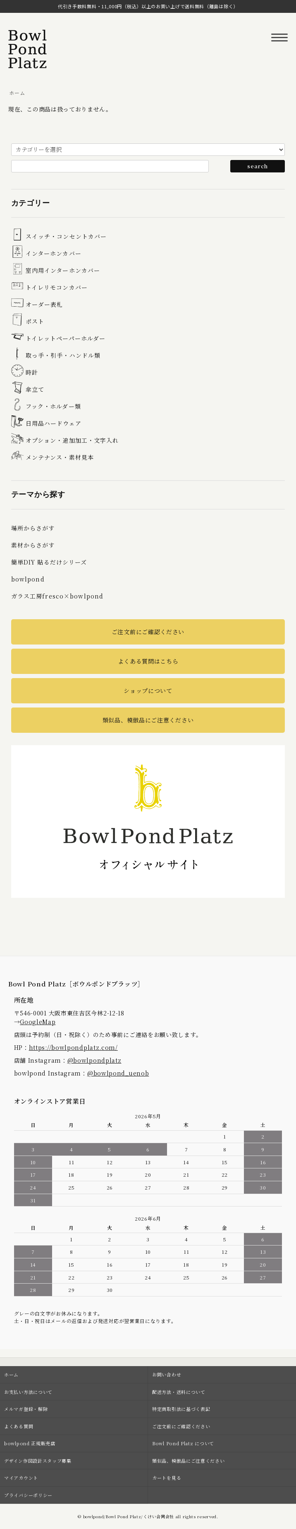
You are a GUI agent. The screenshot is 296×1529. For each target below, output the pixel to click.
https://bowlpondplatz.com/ (73, 1047)
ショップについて (148, 690)
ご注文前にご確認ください (148, 632)
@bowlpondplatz (94, 1060)
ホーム (17, 92)
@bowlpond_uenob (118, 1073)
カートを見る (166, 1477)
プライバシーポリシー (28, 1495)
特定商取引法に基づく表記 (181, 1408)
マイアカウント (21, 1477)
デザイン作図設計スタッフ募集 (38, 1460)
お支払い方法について (28, 1391)
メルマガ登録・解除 (26, 1408)
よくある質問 (18, 1426)
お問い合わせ (166, 1374)
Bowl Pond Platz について (183, 1443)
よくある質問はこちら (148, 661)
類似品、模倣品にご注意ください (148, 720)
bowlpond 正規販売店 (29, 1443)
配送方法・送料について (178, 1391)
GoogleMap (37, 1022)
